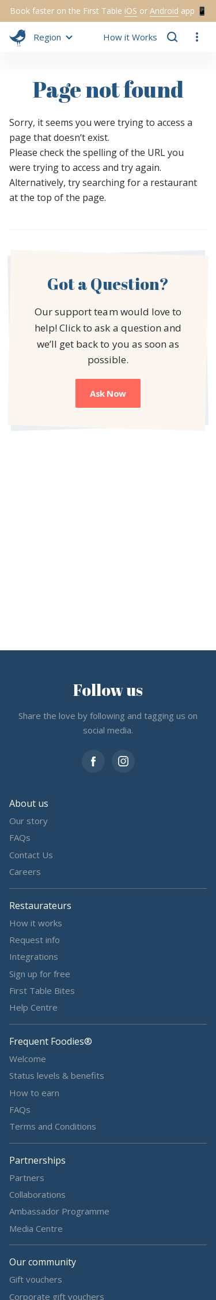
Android (164, 10)
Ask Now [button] (108, 393)
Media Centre (36, 1228)
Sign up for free (39, 973)
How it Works (130, 37)
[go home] (17, 37)
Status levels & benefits (56, 1075)
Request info (34, 939)
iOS (130, 10)
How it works (35, 922)
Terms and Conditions (52, 1126)
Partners (26, 1177)
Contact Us (31, 854)
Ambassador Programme (59, 1211)
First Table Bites (42, 990)
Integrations (33, 956)
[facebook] (93, 760)
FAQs (20, 837)
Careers (25, 871)
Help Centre (33, 1007)
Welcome (27, 1058)
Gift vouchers (35, 1279)
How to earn (34, 1092)
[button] (51, 37)
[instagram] (123, 760)
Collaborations (37, 1194)
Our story (28, 820)
